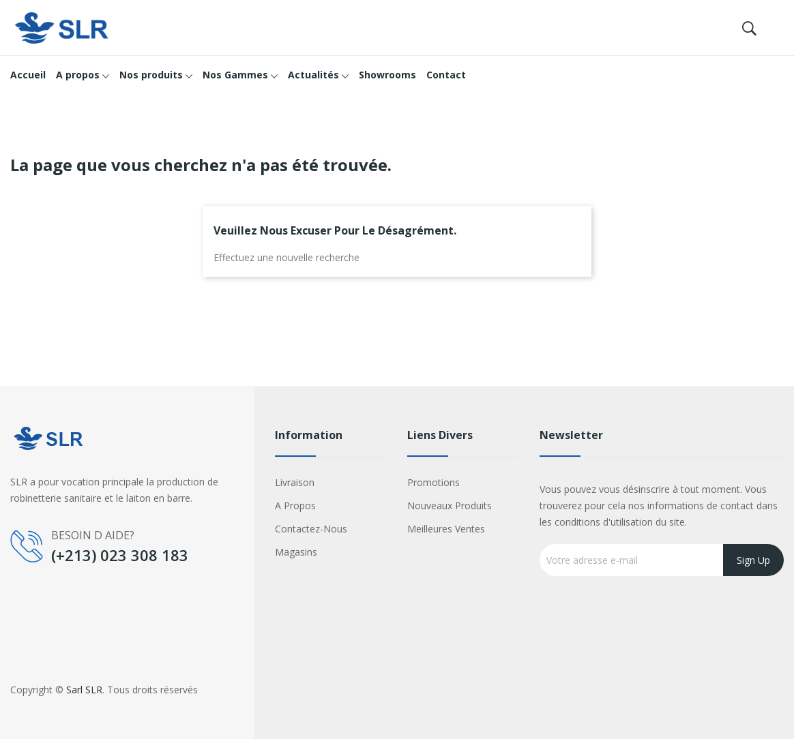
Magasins (296, 551)
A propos (295, 505)
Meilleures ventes (446, 528)
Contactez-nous (311, 528)
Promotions (433, 482)
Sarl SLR (84, 689)
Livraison (294, 482)
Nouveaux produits (449, 505)
